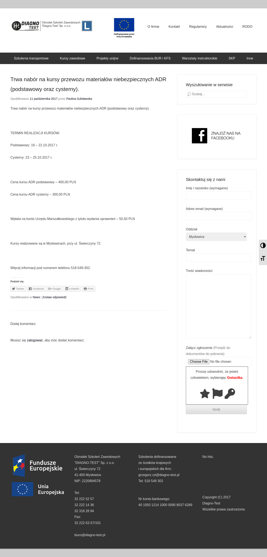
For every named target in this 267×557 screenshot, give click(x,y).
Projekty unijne (107, 58)
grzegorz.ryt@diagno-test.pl (159, 475)
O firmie (153, 26)
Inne (250, 58)
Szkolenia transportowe (31, 58)
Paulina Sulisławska (79, 98)
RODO (247, 26)
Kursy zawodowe (72, 58)
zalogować (35, 340)
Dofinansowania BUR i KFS (150, 58)
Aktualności (224, 26)
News (36, 297)
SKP (232, 58)
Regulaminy (198, 26)
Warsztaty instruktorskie (199, 58)
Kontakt (174, 26)
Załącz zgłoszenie (218, 355)
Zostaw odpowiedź (54, 297)
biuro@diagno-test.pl (89, 535)
